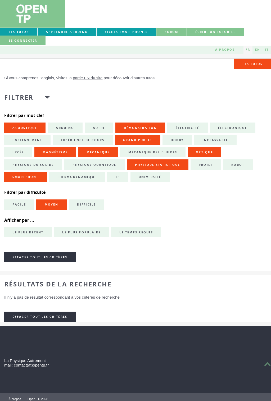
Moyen (51, 204)
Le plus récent (27, 232)
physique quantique (94, 165)
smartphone (25, 177)
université (150, 177)
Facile (19, 204)
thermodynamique (77, 177)
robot (237, 165)
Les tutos (19, 32)
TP (117, 177)
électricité (188, 128)
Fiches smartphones (126, 32)
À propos (225, 49)
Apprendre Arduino (67, 32)
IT (267, 49)
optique (204, 152)
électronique (232, 128)
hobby (177, 140)
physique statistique (157, 165)
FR (248, 49)
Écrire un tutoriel (215, 32)
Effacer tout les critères (39, 257)
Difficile (86, 204)
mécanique (98, 152)
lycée (18, 152)
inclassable (215, 140)
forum (171, 32)
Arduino (65, 128)
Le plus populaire (81, 232)
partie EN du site (87, 78)
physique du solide (33, 165)
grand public (137, 140)
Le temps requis (136, 232)
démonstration (140, 128)
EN (257, 49)
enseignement (27, 140)
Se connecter (23, 40)
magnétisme (55, 152)
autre (99, 128)
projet (206, 165)
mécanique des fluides (152, 152)
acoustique (24, 128)
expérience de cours (83, 140)
